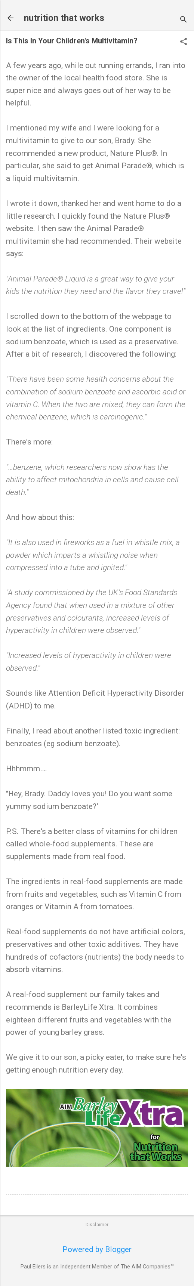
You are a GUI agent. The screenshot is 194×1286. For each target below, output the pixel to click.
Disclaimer (97, 1224)
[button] (183, 42)
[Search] (183, 20)
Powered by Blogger (97, 1249)
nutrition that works (64, 18)
